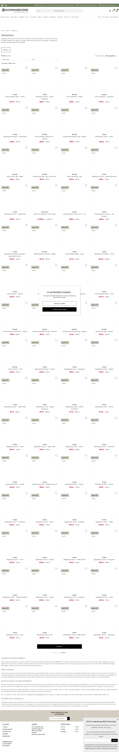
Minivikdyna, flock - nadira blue (15, 203)
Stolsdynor (15, 19)
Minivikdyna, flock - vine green (104, 623)
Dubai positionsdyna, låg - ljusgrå (74, 125)
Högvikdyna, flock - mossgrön (74, 358)
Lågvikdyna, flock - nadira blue (44, 435)
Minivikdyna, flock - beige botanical (44, 473)
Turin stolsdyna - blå (15, 358)
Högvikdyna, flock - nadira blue (15, 395)
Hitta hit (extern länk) (38, 725)
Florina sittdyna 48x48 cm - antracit (44, 126)
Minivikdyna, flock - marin (104, 125)
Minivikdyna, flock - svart (15, 623)
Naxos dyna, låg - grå (74, 165)
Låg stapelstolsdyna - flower (45, 358)
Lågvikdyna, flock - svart (14, 548)
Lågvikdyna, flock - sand (14, 435)
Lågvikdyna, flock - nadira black (74, 548)
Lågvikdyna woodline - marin (104, 243)
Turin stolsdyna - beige (74, 85)
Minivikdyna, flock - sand (104, 586)
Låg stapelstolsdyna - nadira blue (15, 125)
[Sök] (59, 7)
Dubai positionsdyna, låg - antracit (45, 320)
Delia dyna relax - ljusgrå (104, 320)
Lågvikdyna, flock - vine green (104, 548)
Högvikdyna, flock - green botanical (74, 396)
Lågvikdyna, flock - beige (104, 511)
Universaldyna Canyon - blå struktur (104, 204)
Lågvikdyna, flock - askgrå (44, 548)
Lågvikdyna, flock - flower (74, 435)
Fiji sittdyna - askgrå (45, 282)
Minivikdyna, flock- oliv (45, 623)
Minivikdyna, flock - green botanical (45, 86)
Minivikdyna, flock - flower (74, 473)
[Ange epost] (97, 740)
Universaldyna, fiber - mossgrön (74, 282)
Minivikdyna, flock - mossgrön (74, 586)
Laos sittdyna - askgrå (15, 282)
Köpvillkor (5, 724)
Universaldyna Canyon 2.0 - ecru (74, 203)
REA (99, 13)
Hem (2, 19)
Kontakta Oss (7, 722)
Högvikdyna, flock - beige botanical (44, 396)
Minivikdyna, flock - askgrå (15, 473)
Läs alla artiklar (7, 734)
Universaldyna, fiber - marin (15, 85)
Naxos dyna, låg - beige (15, 165)
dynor (104, 650)
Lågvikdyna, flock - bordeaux (74, 511)
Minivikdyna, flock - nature (104, 473)
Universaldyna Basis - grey (74, 243)
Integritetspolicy (8, 720)
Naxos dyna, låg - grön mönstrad (44, 165)
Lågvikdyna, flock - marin (44, 511)
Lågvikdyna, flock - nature (45, 586)
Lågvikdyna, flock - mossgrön (15, 511)
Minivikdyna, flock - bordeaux (104, 435)
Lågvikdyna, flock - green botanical (104, 165)
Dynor (7, 19)
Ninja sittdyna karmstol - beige (44, 243)
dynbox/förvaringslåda (35, 683)
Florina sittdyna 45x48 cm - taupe (15, 320)
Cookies (5, 717)
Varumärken (105, 13)
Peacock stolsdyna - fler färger (45, 203)
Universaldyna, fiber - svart (104, 282)
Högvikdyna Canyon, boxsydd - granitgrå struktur (15, 244)
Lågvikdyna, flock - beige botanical (15, 586)
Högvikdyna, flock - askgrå (104, 358)
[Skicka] (114, 740)
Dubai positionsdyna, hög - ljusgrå (74, 320)
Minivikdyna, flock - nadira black (74, 623)
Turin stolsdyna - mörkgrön (104, 85)
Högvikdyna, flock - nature (104, 395)
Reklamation (6, 727)
